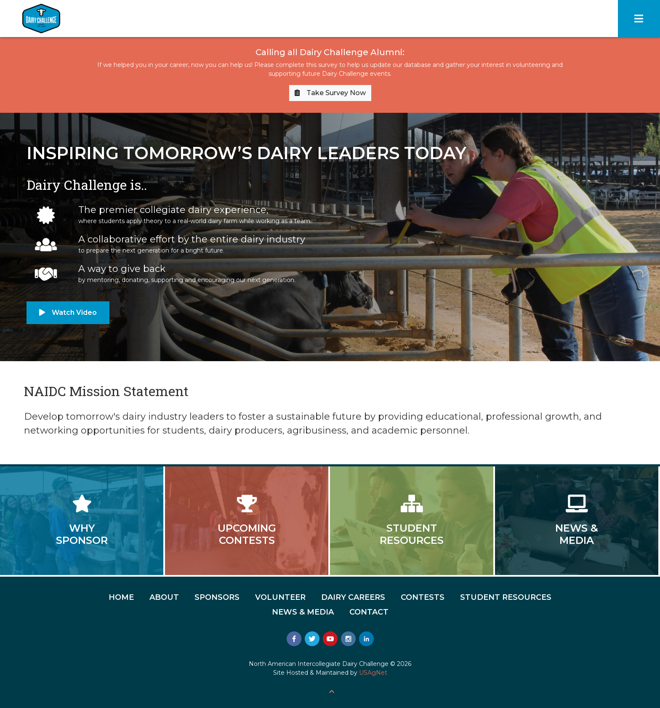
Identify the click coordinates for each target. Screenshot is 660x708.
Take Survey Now (330, 93)
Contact (369, 612)
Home (121, 597)
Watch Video (68, 313)
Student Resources (505, 597)
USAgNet (373, 672)
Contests (422, 597)
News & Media (303, 612)
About (164, 597)
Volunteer (280, 597)
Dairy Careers (353, 597)
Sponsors (217, 597)
